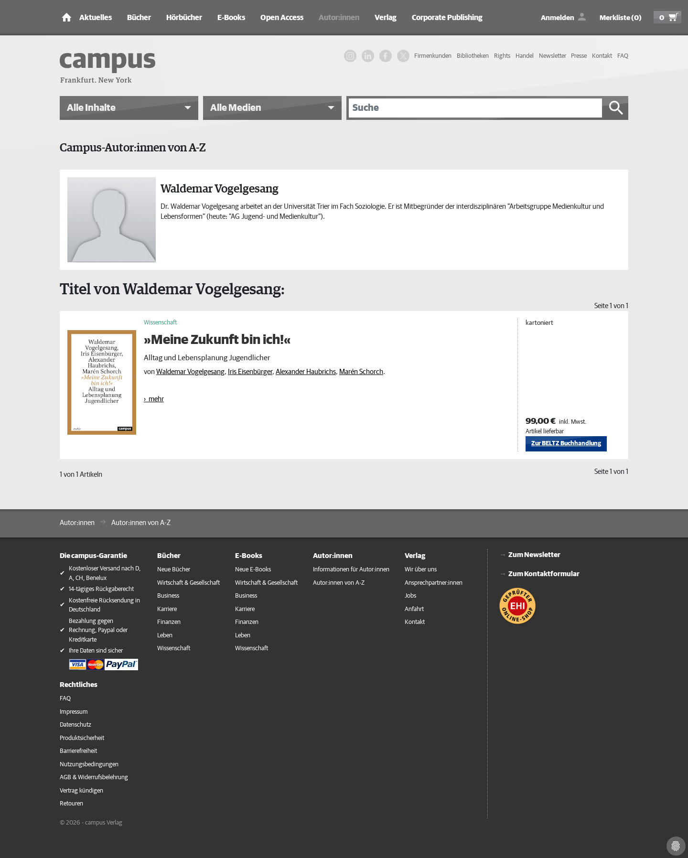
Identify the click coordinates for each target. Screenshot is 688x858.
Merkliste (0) (621, 17)
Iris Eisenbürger (250, 371)
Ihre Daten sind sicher (96, 651)
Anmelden (557, 17)
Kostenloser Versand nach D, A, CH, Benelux (104, 573)
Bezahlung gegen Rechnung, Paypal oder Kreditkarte (98, 630)
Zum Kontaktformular (544, 574)
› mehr (154, 399)
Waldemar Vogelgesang (190, 371)
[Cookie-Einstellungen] (676, 846)
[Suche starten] (616, 108)
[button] (129, 108)
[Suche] (475, 108)
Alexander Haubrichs (306, 371)
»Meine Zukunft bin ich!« (217, 340)
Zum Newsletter (534, 554)
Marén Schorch (361, 371)
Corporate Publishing (447, 17)
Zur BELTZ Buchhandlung (566, 443)
